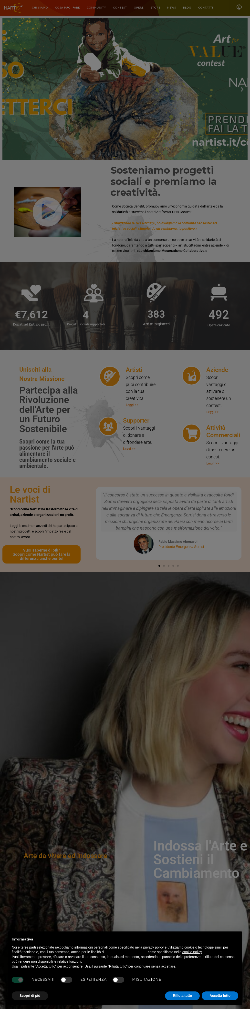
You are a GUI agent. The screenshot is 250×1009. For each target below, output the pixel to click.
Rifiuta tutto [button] (182, 996)
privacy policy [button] (153, 947)
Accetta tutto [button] (219, 996)
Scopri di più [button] (30, 996)
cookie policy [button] (192, 952)
